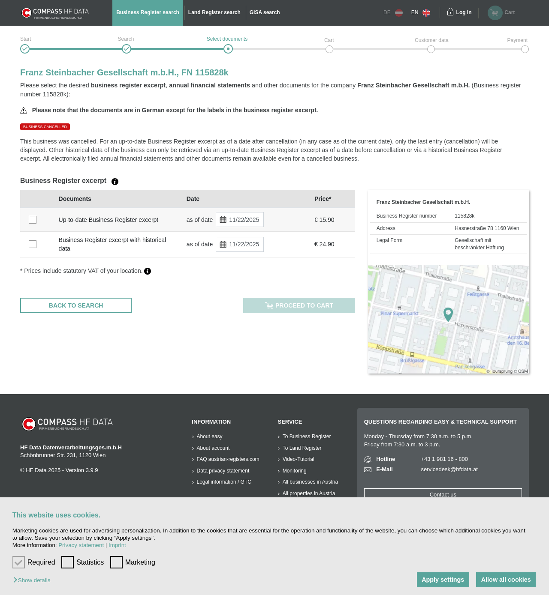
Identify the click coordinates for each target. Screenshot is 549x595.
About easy (210, 437)
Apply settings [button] (443, 579)
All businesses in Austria (310, 482)
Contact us (443, 494)
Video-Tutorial (298, 459)
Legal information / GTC (224, 482)
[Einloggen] (450, 12)
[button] (33, 581)
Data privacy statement (223, 471)
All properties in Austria (309, 493)
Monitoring (295, 471)
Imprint (117, 545)
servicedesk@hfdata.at (449, 469)
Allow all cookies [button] (506, 579)
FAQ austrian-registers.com (228, 459)
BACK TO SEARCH (76, 305)
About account (213, 448)
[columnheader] (37, 199)
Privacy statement (81, 545)
